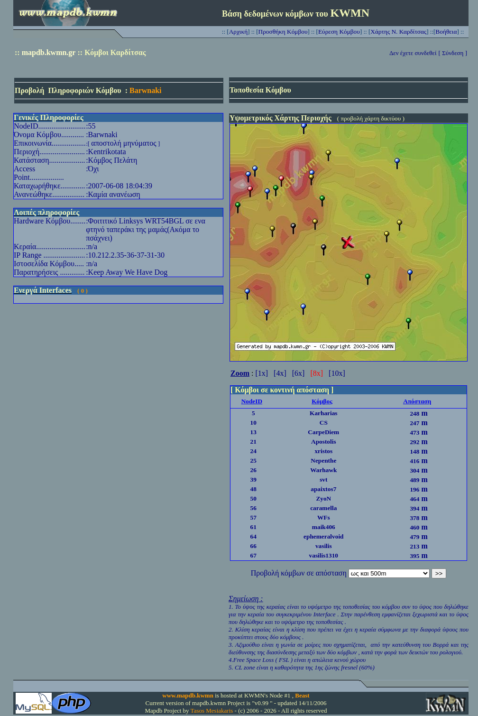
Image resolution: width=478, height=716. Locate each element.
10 (253, 422)
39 (253, 479)
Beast (302, 695)
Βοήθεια (446, 31)
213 (414, 546)
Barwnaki (145, 90)
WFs (323, 517)
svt (323, 479)
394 (414, 508)
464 (414, 498)
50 (253, 498)
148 (414, 451)
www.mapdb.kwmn (187, 695)
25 (253, 460)
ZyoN (323, 498)
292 (414, 442)
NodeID (251, 401)
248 (414, 413)
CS (324, 422)
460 (414, 527)
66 (253, 545)
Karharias (324, 413)
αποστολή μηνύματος (123, 143)
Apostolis (323, 441)
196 (414, 489)
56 (253, 507)
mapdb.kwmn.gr (49, 52)
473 (414, 432)
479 (414, 536)
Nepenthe (323, 460)
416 (414, 461)
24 (253, 451)
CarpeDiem (323, 432)
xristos (323, 451)
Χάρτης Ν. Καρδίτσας (398, 31)
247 (414, 423)
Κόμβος (322, 401)
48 (253, 489)
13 (253, 432)
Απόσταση (417, 401)
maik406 (323, 526)
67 (253, 555)
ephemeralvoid (323, 536)
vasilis (323, 545)
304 (414, 470)
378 (414, 517)
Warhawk (323, 470)
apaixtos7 (323, 489)
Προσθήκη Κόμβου (283, 31)
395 (414, 555)
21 (253, 441)
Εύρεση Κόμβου (339, 31)
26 (253, 470)
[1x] (261, 373)
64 (253, 536)
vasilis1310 (323, 555)
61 (253, 526)
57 (253, 517)
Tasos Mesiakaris (212, 710)
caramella (323, 507)
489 (414, 480)
